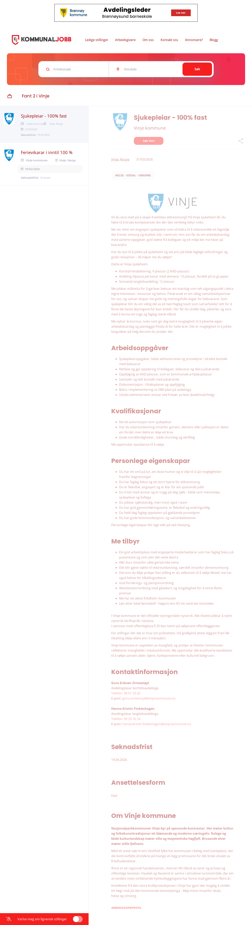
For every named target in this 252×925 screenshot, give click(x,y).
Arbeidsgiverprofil (126, 908)
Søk (197, 69)
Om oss (148, 40)
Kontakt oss (169, 40)
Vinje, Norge (120, 159)
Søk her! (149, 141)
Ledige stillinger (96, 40)
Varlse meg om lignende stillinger (42, 919)
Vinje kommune (150, 128)
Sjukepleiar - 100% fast (44, 116)
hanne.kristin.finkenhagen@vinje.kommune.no (156, 724)
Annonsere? (194, 40)
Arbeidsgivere (125, 40)
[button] (240, 141)
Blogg (214, 40)
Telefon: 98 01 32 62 (125, 693)
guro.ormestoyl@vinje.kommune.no (149, 698)
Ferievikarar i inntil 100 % (46, 159)
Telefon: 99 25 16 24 (125, 719)
